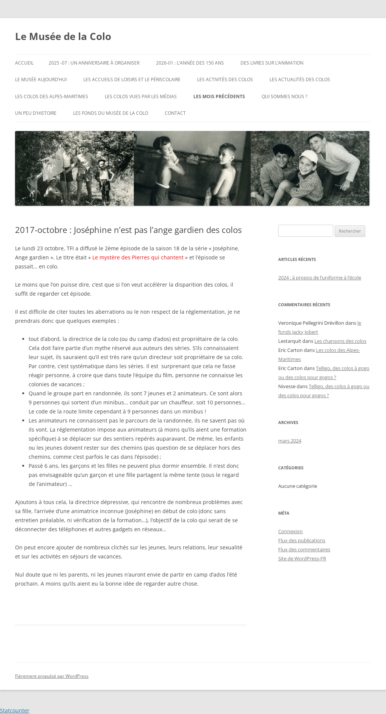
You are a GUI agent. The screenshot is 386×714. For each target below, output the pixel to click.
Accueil (24, 63)
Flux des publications (301, 540)
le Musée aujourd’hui (41, 79)
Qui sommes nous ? (284, 96)
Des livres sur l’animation (271, 63)
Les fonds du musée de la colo (110, 113)
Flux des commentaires (304, 549)
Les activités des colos (225, 79)
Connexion (290, 531)
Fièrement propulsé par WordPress (52, 676)
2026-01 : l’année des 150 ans (190, 63)
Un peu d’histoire (36, 113)
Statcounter (14, 710)
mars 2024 (289, 440)
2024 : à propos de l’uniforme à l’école (319, 277)
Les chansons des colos (340, 341)
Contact (175, 113)
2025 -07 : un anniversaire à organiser (94, 63)
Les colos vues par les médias (141, 96)
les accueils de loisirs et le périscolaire (132, 79)
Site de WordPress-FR (302, 558)
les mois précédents (219, 96)
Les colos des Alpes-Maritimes (51, 96)
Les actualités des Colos (300, 79)
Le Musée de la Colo (63, 36)
